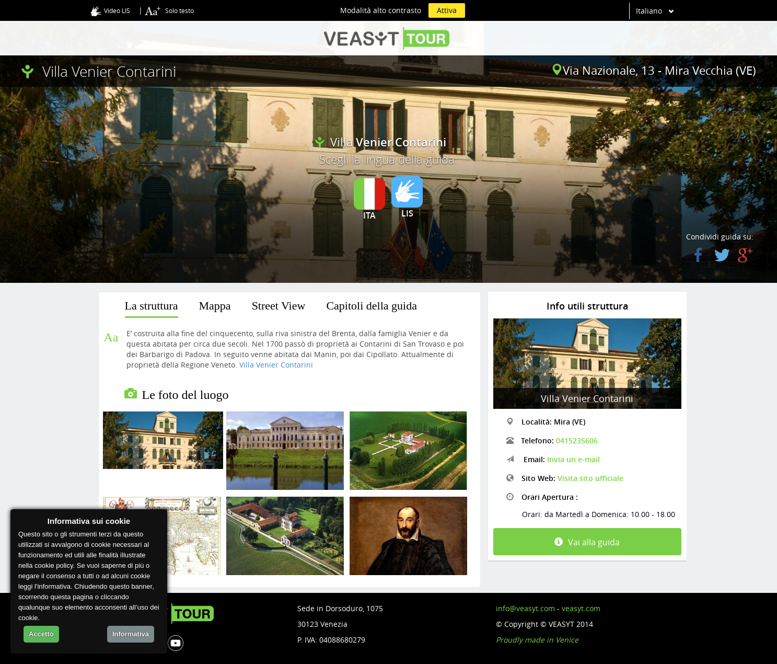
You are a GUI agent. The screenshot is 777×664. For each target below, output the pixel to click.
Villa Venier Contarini (276, 365)
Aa (111, 337)
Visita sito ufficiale (590, 478)
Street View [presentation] (279, 305)
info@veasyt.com (525, 608)
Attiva (447, 10)
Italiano (649, 11)
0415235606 (577, 440)
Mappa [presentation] (215, 305)
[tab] (151, 307)
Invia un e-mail (573, 459)
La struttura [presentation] (151, 305)
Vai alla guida (587, 542)
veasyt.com (581, 608)
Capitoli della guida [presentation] (371, 305)
